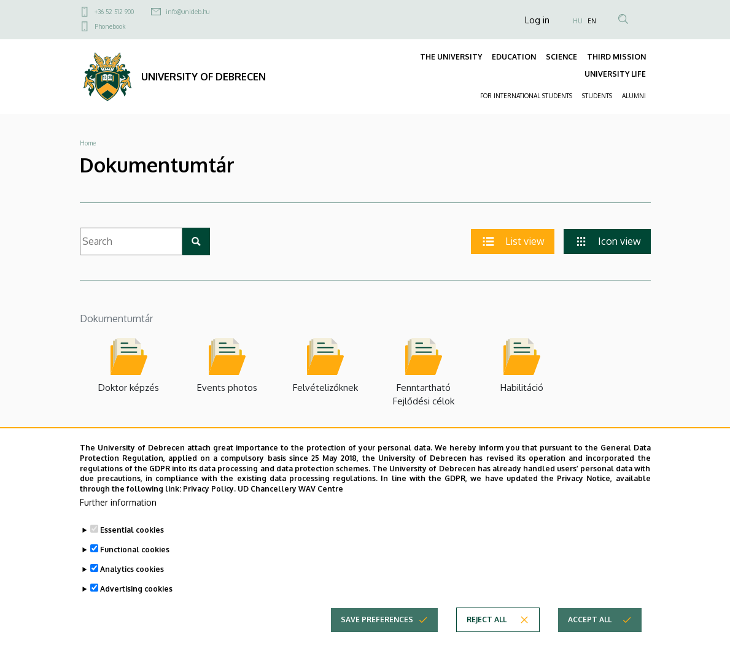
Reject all (487, 627)
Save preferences (377, 627)
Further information (118, 510)
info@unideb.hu (187, 11)
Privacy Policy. (209, 496)
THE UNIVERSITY (451, 56)
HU (578, 21)
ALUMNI (634, 95)
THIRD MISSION (616, 56)
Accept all (590, 627)
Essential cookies (132, 537)
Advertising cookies (136, 596)
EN (592, 21)
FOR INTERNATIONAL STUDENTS (526, 95)
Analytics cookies (132, 577)
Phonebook (110, 26)
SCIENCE (561, 56)
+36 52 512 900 (114, 11)
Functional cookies (134, 557)
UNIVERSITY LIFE (615, 74)
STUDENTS (597, 95)
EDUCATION (514, 56)
